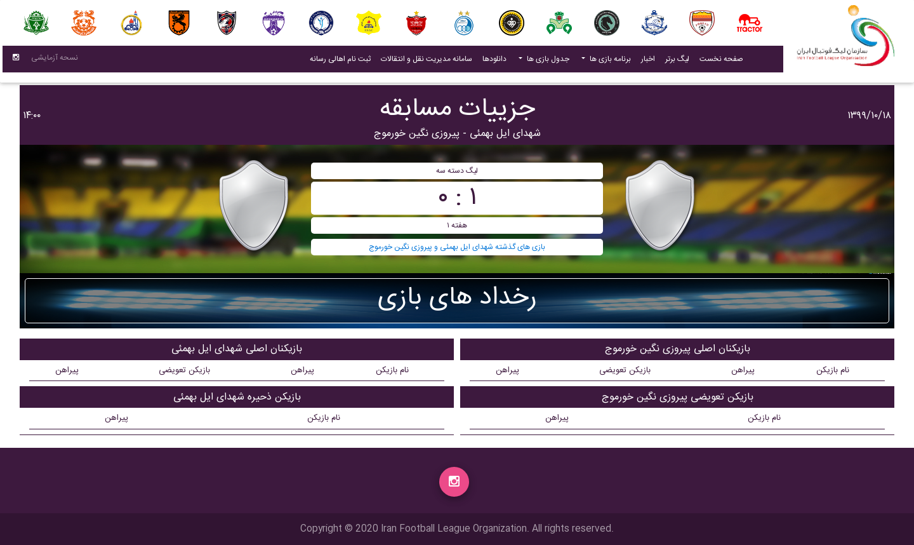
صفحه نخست (721, 61)
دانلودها (494, 61)
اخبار (645, 61)
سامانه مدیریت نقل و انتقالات (424, 61)
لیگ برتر (677, 61)
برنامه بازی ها (609, 61)
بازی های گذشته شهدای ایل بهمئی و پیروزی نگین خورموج (457, 247)
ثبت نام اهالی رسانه (338, 61)
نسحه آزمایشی (54, 60)
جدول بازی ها (547, 61)
